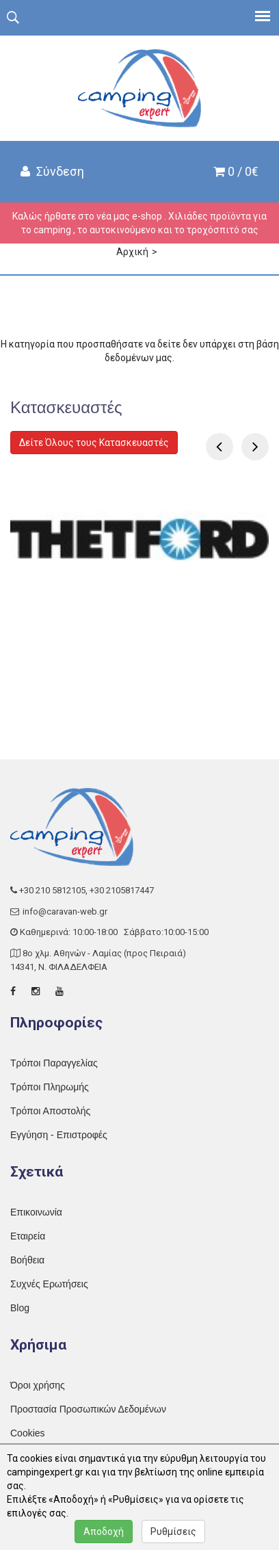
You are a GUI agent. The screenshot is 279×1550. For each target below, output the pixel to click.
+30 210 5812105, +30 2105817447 (82, 890)
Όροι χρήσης (37, 1385)
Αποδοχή (103, 1531)
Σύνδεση (52, 171)
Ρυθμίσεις (173, 1531)
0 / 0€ (235, 171)
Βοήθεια (27, 1260)
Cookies (27, 1433)
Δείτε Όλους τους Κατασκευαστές (94, 442)
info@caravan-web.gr (58, 911)
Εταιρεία (27, 1236)
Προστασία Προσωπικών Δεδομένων (88, 1409)
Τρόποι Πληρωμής (49, 1086)
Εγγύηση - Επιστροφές (58, 1134)
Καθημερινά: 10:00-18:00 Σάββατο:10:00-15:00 (109, 932)
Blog (19, 1307)
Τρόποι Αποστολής (50, 1110)
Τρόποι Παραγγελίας (54, 1063)
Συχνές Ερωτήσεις (49, 1283)
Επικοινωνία (36, 1212)
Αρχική (132, 251)
